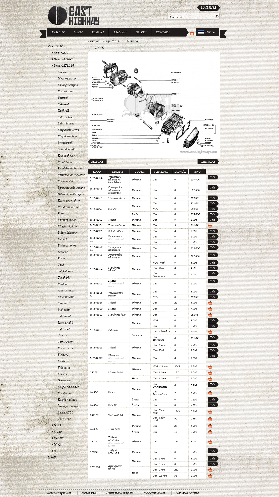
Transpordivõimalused (120, 493)
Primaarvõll (65, 143)
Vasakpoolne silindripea (115, 248)
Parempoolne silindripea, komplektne (115, 190)
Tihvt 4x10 (114, 429)
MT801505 (96, 283)
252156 (94, 415)
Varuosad (55, 46)
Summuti (63, 303)
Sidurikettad (66, 117)
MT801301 (96, 209)
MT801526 (96, 358)
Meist (78, 32)
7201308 (95, 467)
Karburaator (65, 348)
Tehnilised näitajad (187, 493)
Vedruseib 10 (115, 415)
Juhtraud (64, 329)
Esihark (62, 239)
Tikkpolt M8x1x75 (113, 452)
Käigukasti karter (68, 130)
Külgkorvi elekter (68, 387)
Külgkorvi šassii (67, 399)
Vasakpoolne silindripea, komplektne (115, 179)
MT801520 (96, 308)
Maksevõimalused (154, 493)
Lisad (52, 457)
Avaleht (57, 32)
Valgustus (64, 367)
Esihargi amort (67, 245)
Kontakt (163, 32)
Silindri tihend (116, 231)
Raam (61, 258)
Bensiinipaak (66, 297)
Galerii (141, 32)
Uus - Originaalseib (160, 385)
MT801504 (96, 269)
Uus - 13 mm (159, 372)
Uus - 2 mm (159, 469)
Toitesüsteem (66, 342)
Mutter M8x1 (115, 372)
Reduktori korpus (68, 207)
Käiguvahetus (66, 155)
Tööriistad (64, 419)
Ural (56, 451)
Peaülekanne (65, 162)
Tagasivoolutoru (117, 225)
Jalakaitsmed (66, 271)
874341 (94, 452)
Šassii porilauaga (68, 406)
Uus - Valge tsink (159, 419)
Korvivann (64, 393)
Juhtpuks (113, 330)
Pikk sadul (64, 310)
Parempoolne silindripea (115, 256)
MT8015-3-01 (96, 180)
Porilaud (63, 284)
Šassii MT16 (65, 412)
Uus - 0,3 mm (160, 475)
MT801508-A (96, 294)
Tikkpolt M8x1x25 (113, 439)
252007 (94, 405)
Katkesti (63, 374)
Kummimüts (115, 236)
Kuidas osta (88, 493)
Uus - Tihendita (161, 331)
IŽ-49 (57, 425)
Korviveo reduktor (69, 200)
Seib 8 (111, 392)
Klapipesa (113, 355)
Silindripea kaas (117, 314)
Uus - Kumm (159, 345)
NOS (155, 209)
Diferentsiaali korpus (71, 194)
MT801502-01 (96, 248)
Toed (61, 265)
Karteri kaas (65, 91)
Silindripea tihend (114, 269)
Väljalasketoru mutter (115, 294)
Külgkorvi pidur (67, 226)
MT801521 (96, 314)
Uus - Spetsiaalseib (160, 393)
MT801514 (96, 302)
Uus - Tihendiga (158, 338)
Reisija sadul (65, 322)
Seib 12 (112, 405)
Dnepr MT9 (61, 53)
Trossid (62, 335)
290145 (94, 441)
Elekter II (63, 361)
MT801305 (96, 231)
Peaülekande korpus (70, 168)
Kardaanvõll (65, 181)
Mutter (112, 280)
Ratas (61, 213)
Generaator (65, 380)
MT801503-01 (96, 256)
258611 (94, 429)
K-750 (58, 432)
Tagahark (63, 277)
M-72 (57, 444)
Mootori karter (67, 78)
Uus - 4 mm (159, 458)
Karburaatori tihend (115, 467)
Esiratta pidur (67, 220)
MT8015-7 (96, 198)
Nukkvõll (63, 110)
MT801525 (96, 347)
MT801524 (96, 330)
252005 (94, 392)
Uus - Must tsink (159, 411)
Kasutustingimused (59, 493)
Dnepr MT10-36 (64, 59)
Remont (98, 32)
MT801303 (96, 219)
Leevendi (63, 252)
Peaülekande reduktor (71, 175)
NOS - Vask (159, 262)
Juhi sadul (64, 316)
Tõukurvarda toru (117, 198)
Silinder (112, 209)
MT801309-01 (96, 239)
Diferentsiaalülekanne (71, 187)
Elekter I (63, 354)
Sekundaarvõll (66, 149)
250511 (94, 372)
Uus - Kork (158, 350)
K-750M (59, 438)
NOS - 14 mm (160, 366)
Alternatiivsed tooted (116, 241)
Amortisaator (66, 290)
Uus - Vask (158, 268)
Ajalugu (119, 32)
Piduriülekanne (67, 232)
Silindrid (63, 104)
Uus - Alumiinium (159, 275)
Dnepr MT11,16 (64, 65)
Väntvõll (63, 98)
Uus (155, 179)
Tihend (112, 219)
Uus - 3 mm (159, 464)
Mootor (62, 72)
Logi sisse (208, 7)
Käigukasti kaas (67, 136)
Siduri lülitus (66, 123)
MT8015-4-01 (96, 190)
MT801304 (96, 225)
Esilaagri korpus (68, 85)
